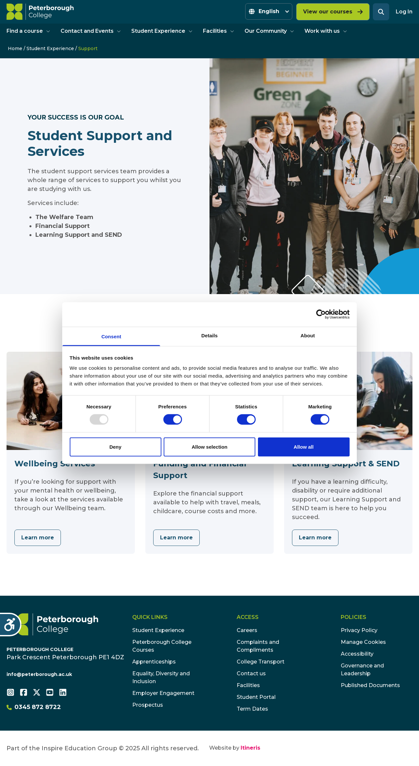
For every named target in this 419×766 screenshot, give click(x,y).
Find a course (28, 31)
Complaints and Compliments (258, 646)
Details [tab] (209, 335)
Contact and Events (91, 31)
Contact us (251, 673)
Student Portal (256, 697)
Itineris (250, 748)
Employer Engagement (163, 693)
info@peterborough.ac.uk (39, 674)
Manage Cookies (363, 642)
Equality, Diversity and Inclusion (161, 677)
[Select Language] (268, 11)
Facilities (218, 31)
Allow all (304, 446)
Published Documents (370, 685)
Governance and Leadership (362, 670)
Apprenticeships (154, 662)
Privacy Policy (359, 630)
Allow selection (209, 446)
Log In (404, 12)
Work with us (325, 31)
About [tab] (308, 335)
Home (15, 48)
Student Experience (161, 31)
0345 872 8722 (34, 707)
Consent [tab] (111, 336)
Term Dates (252, 709)
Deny (115, 446)
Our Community (269, 31)
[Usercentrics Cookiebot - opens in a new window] (321, 314)
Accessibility (357, 654)
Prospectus (147, 705)
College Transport (260, 662)
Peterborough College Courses (161, 646)
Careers (247, 630)
